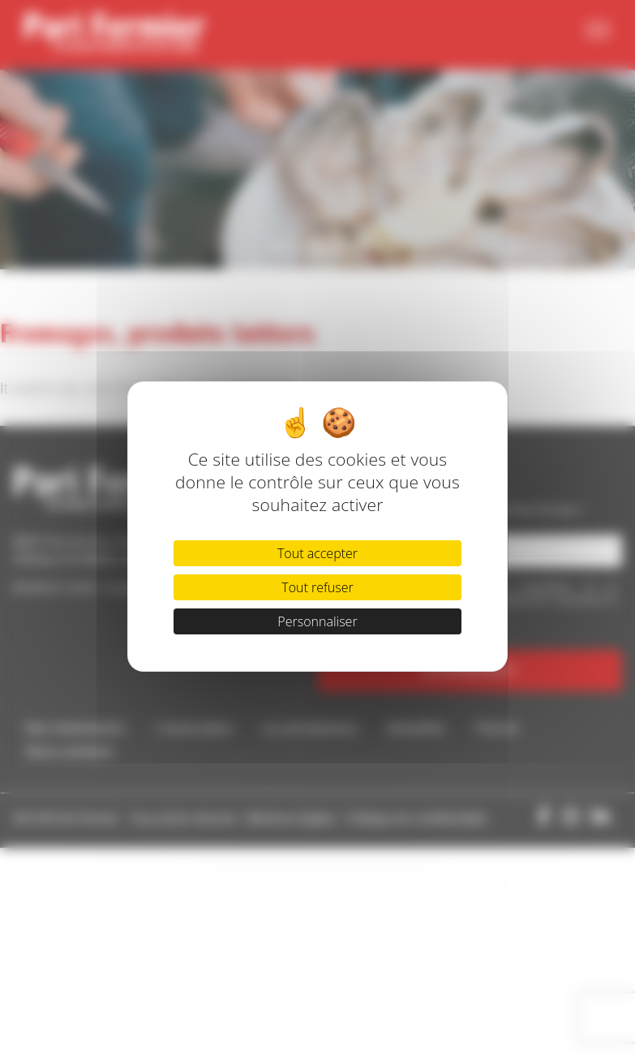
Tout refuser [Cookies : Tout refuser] (317, 587)
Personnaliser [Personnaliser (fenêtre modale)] (317, 621)
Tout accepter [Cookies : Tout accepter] (317, 553)
